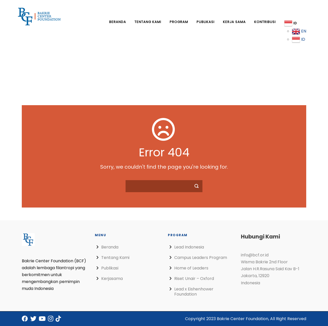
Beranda (117, 21)
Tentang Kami (148, 21)
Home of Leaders (191, 268)
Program (179, 21)
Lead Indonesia (189, 247)
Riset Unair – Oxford (194, 278)
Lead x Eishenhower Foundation (193, 291)
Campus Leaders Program (200, 257)
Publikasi (205, 21)
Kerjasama (112, 278)
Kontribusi (265, 21)
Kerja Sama (234, 21)
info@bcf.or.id (255, 255)
